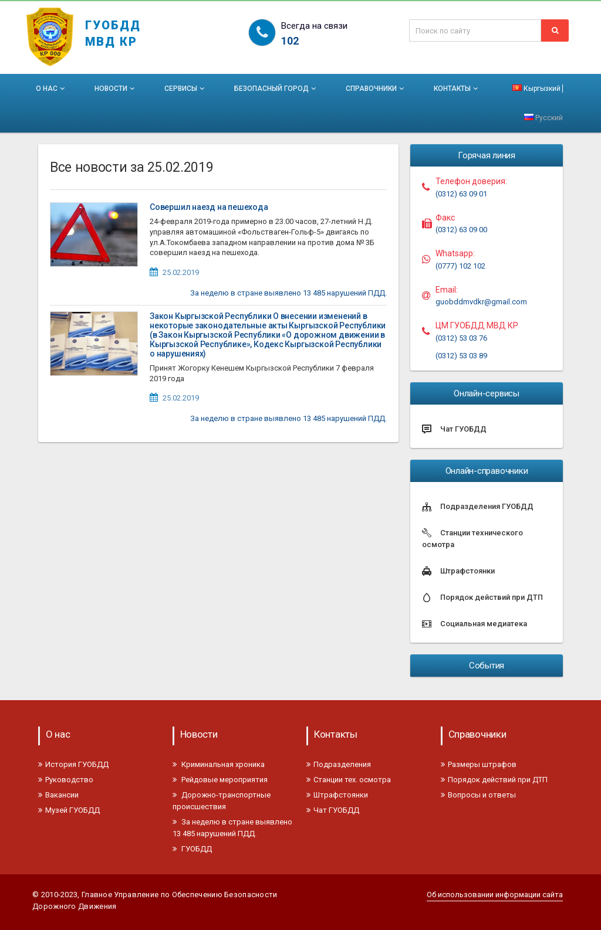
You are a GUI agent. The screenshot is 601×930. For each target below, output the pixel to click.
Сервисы (185, 88)
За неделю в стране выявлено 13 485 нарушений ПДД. (288, 292)
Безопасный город (276, 88)
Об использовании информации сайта (495, 894)
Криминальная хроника (219, 764)
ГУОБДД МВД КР (113, 28)
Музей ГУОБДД (69, 810)
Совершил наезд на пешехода (209, 207)
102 (290, 41)
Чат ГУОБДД (332, 810)
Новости (115, 88)
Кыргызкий (536, 88)
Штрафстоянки (337, 794)
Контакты (457, 88)
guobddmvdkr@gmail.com (481, 301)
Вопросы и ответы (478, 794)
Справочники (376, 88)
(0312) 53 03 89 (461, 355)
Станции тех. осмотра (348, 779)
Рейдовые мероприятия (220, 779)
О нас (51, 88)
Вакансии (58, 794)
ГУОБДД (192, 848)
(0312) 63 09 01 (461, 193)
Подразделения (338, 764)
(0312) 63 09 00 (461, 229)
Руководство (65, 779)
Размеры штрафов (478, 764)
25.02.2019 (181, 272)
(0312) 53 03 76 (461, 338)
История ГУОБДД (73, 764)
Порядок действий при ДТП (494, 779)
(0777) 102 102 (460, 266)
